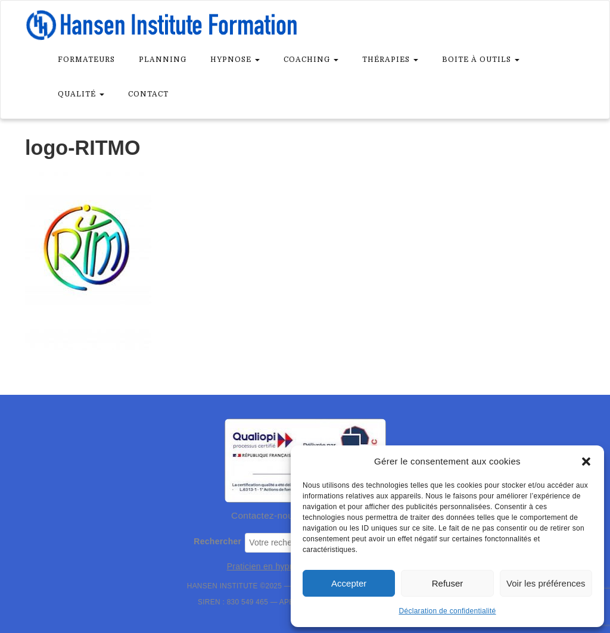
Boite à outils (480, 59)
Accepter (348, 583)
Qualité (81, 94)
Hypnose (235, 59)
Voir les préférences (546, 583)
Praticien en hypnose (268, 566)
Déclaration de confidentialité (447, 611)
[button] (586, 461)
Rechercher (217, 541)
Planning (162, 59)
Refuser (447, 583)
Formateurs (86, 59)
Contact (148, 94)
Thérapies (390, 59)
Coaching (311, 59)
